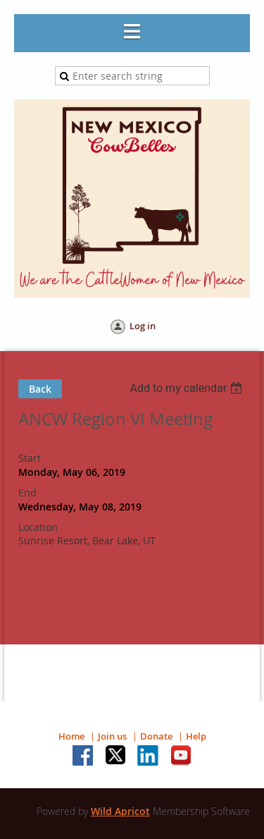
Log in (143, 325)
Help (196, 736)
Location (38, 527)
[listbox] (188, 388)
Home (71, 736)
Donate (156, 736)
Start (29, 458)
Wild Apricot (120, 811)
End (27, 492)
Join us (112, 736)
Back (40, 389)
